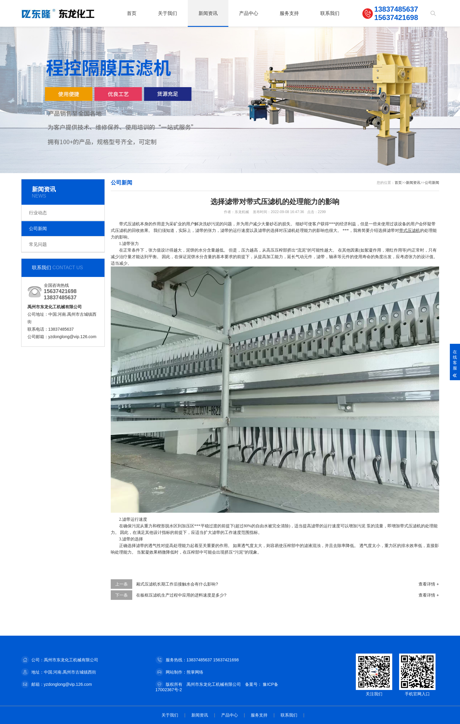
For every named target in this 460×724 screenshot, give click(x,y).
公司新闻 (38, 228)
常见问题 (38, 244)
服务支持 (289, 13)
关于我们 (167, 13)
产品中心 (248, 13)
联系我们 (329, 13)
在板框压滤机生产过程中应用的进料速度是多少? (181, 595)
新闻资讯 (208, 13)
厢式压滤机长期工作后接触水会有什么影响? (177, 584)
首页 (131, 13)
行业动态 (38, 212)
